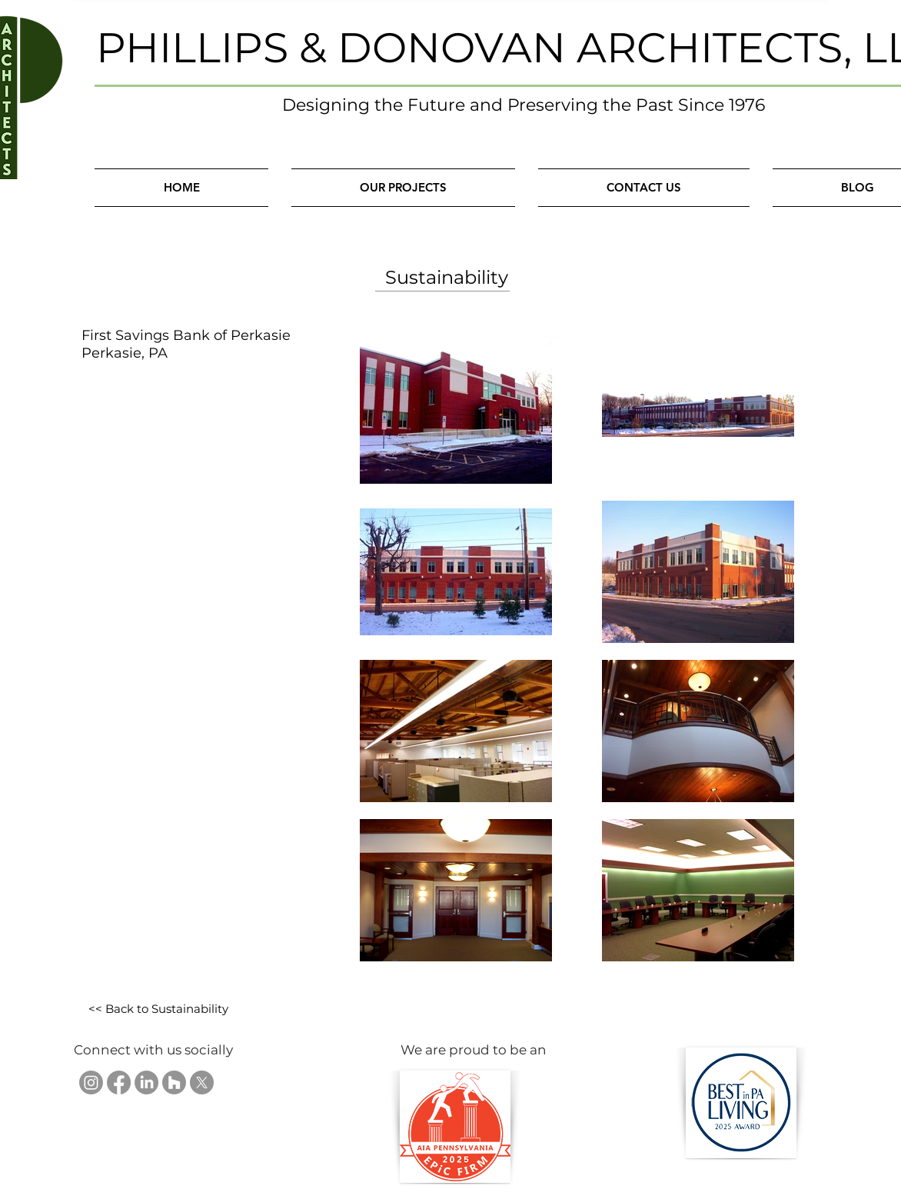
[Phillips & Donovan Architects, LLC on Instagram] (91, 1082)
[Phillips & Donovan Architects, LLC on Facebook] (119, 1082)
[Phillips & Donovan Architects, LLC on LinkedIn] (146, 1082)
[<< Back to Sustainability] (157, 1009)
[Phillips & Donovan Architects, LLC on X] (202, 1082)
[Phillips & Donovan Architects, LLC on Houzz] (174, 1082)
